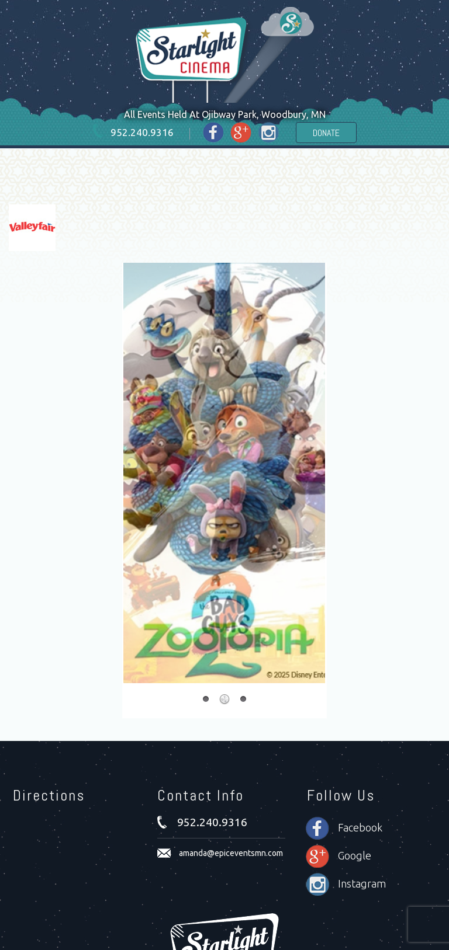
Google (354, 855)
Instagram (362, 883)
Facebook (360, 827)
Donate (326, 133)
